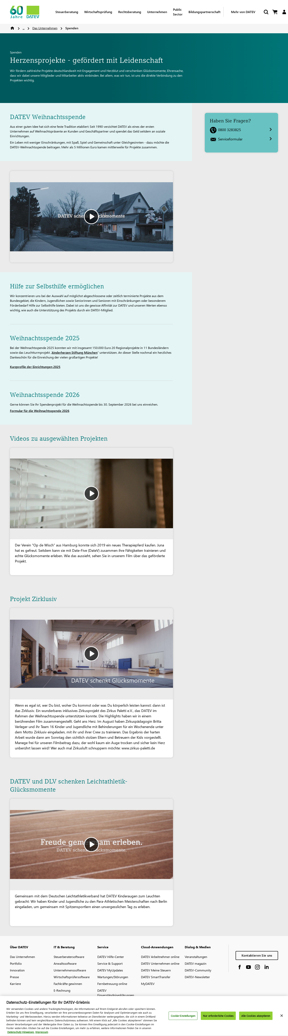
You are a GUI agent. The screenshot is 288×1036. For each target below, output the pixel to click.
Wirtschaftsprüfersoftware (72, 977)
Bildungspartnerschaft (204, 12)
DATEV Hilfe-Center (110, 957)
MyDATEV (148, 984)
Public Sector (178, 11)
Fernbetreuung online (112, 984)
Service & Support (110, 963)
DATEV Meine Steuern (156, 970)
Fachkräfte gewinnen (68, 984)
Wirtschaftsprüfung (98, 12)
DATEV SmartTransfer (155, 977)
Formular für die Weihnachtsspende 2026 (39, 411)
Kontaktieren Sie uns (257, 955)
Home (12, 28)
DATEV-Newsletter (197, 977)
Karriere (15, 984)
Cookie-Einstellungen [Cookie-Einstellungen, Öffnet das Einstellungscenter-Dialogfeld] (183, 1017)
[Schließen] (281, 1017)
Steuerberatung (66, 12)
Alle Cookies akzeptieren (255, 1017)
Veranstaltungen (196, 957)
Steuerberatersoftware (69, 957)
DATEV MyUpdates (110, 970)
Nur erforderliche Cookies (218, 1017)
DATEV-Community (198, 970)
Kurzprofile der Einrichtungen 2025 (35, 367)
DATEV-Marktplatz (66, 997)
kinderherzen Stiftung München (75, 352)
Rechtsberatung (129, 12)
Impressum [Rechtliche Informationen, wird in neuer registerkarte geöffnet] (41, 1033)
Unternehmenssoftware (70, 970)
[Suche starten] (265, 12)
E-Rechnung (62, 990)
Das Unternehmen (44, 28)
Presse (14, 977)
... (23, 28)
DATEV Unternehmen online (160, 963)
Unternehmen (157, 12)
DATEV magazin (195, 963)
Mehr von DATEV (243, 12)
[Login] (284, 12)
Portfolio (16, 963)
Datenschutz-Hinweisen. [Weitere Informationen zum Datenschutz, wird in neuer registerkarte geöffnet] (20, 1033)
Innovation (17, 970)
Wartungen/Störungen (112, 977)
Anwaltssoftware (65, 963)
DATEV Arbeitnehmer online (160, 957)
